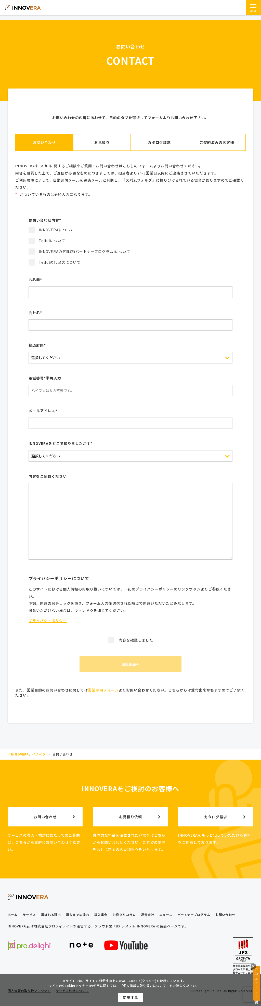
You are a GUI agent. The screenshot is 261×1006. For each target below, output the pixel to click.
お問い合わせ (44, 142)
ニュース (165, 914)
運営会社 (147, 914)
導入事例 (101, 914)
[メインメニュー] (253, 7)
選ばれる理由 (51, 914)
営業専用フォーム (103, 690)
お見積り (102, 142)
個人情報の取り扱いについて (144, 988)
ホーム (13, 914)
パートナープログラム (193, 914)
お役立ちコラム (124, 914)
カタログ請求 (159, 142)
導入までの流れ (77, 914)
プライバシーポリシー (48, 620)
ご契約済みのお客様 (217, 142)
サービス (29, 914)
